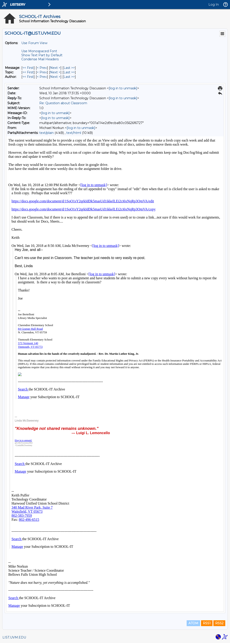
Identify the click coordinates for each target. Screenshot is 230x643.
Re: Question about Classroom (63, 103)
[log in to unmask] (123, 88)
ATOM (193, 623)
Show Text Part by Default (41, 55)
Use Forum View (34, 43)
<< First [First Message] (28, 68)
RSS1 (207, 623)
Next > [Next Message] (55, 68)
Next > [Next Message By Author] (55, 77)
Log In (213, 4)
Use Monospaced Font (39, 51)
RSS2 (219, 623)
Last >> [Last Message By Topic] (69, 72)
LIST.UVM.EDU (14, 637)
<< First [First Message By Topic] (28, 72)
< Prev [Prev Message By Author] (42, 77)
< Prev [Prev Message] (42, 68)
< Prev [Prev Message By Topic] (42, 72)
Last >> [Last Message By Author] (69, 77)
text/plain (46, 133)
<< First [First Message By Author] (28, 77)
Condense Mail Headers (40, 59)
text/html (73, 133)
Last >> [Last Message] (69, 68)
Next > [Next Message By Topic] (55, 72)
